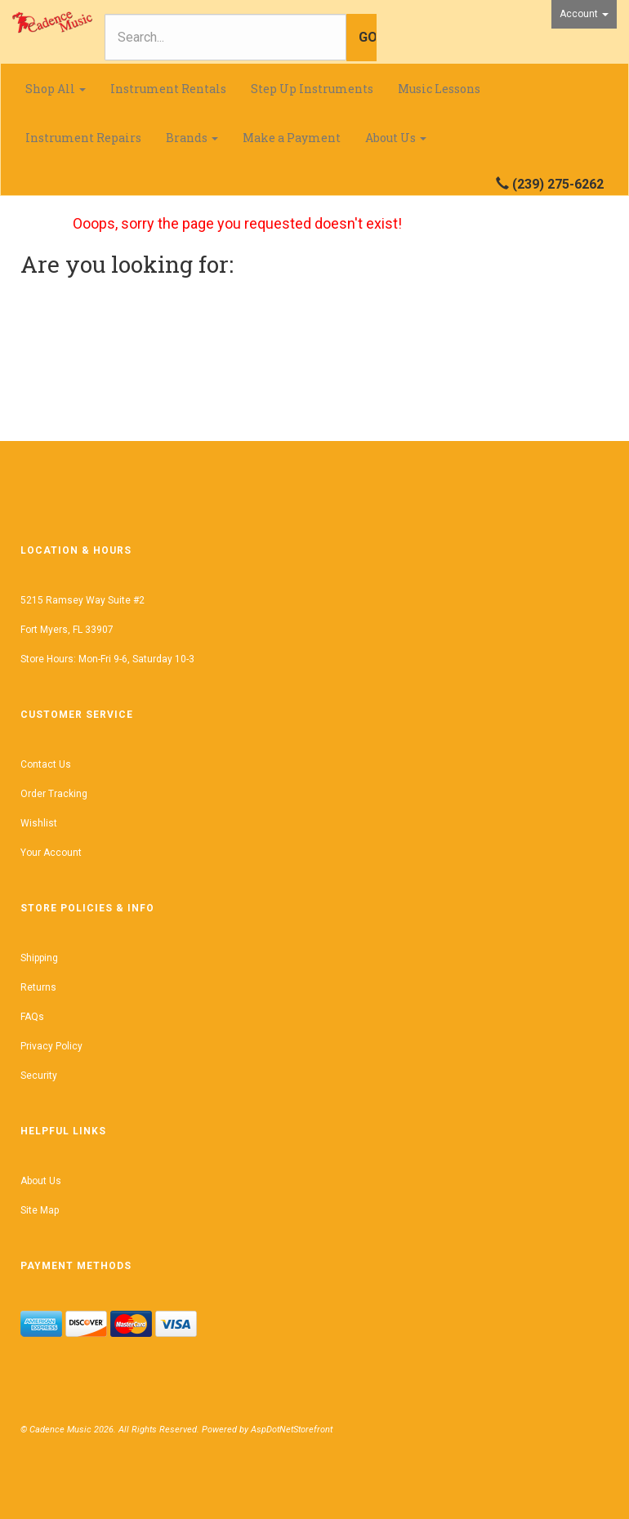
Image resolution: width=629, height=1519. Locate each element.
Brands (192, 137)
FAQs (32, 1016)
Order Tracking (53, 794)
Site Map (39, 1210)
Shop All (55, 88)
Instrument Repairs (83, 137)
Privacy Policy (51, 1046)
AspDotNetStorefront (291, 1429)
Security (38, 1075)
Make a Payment (292, 137)
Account (584, 14)
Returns (38, 987)
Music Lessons (439, 88)
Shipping (39, 958)
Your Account (51, 852)
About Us (395, 137)
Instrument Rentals (168, 88)
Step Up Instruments (312, 88)
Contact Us (45, 764)
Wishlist (38, 823)
